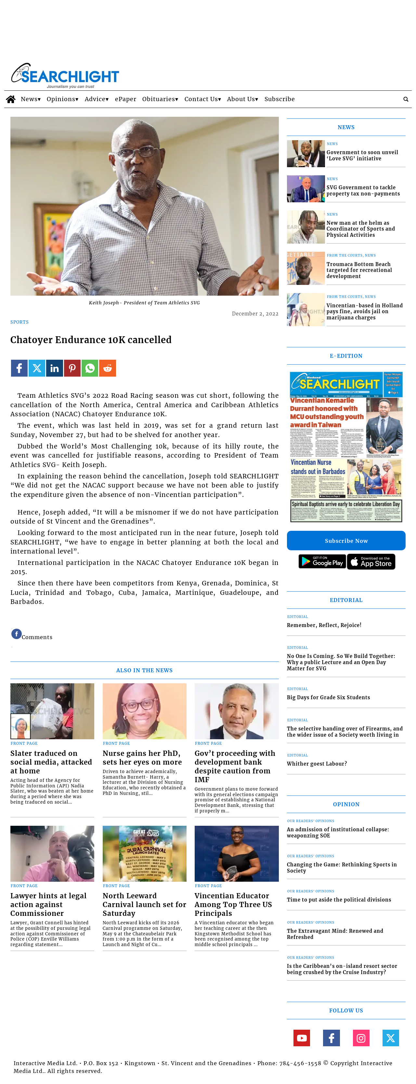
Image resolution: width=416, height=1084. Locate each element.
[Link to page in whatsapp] (90, 368)
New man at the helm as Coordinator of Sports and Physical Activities (361, 229)
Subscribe (280, 99)
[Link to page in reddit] (107, 368)
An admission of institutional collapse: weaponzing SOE (338, 833)
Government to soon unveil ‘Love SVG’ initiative (362, 156)
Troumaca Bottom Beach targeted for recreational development (359, 270)
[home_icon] (11, 99)
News (29, 99)
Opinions (61, 99)
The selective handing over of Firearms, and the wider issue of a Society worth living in (345, 732)
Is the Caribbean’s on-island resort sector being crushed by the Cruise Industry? (342, 969)
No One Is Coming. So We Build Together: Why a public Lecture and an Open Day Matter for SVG (341, 662)
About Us (241, 99)
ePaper (125, 99)
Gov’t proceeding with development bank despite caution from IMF (235, 766)
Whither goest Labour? (317, 764)
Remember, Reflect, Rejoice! (324, 625)
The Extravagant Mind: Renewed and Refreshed (335, 934)
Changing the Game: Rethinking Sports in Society (342, 868)
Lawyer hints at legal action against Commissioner (48, 905)
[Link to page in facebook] (19, 368)
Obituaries (158, 99)
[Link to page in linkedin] (54, 368)
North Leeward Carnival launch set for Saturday (145, 905)
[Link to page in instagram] (361, 1038)
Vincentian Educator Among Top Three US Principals (233, 905)
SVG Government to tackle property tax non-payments (363, 191)
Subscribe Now (346, 541)
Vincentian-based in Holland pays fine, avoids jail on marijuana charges (365, 312)
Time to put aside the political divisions (339, 900)
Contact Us (201, 99)
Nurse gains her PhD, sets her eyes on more (142, 758)
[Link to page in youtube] (301, 1038)
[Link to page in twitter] (37, 368)
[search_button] (406, 99)
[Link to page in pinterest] (72, 368)
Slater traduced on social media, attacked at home (51, 762)
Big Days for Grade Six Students (328, 698)
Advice (95, 99)
